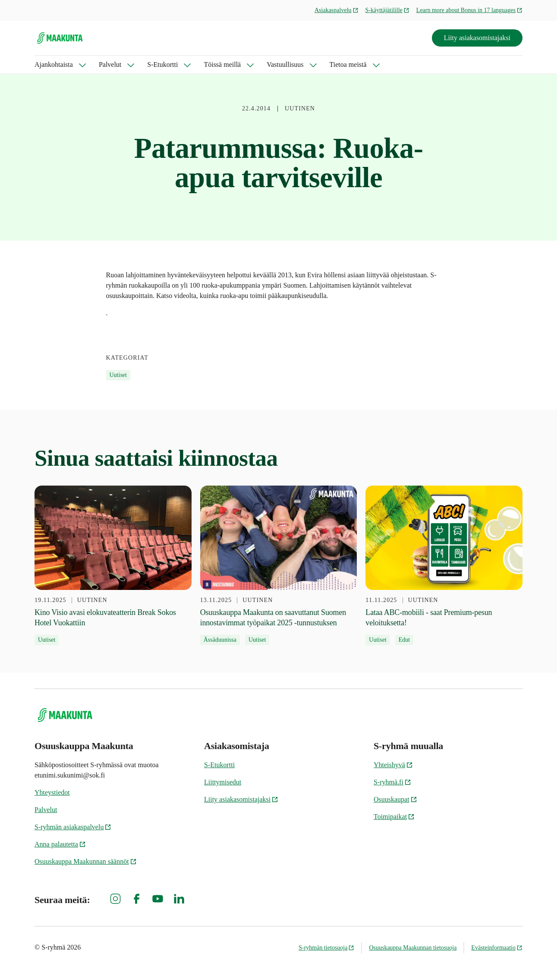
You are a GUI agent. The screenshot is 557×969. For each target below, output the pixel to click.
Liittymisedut (222, 782)
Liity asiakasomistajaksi (477, 37)
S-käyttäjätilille (387, 10)
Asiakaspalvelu (337, 10)
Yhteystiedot (52, 792)
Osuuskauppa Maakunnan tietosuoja (412, 947)
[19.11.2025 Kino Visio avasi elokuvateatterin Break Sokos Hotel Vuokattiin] (113, 565)
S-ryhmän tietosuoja (326, 947)
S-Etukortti (162, 64)
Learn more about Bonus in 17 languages (469, 10)
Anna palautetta (60, 844)
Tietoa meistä (348, 64)
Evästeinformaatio (496, 947)
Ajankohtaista (54, 64)
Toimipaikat (394, 816)
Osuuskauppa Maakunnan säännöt (86, 861)
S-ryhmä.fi (392, 782)
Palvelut (110, 64)
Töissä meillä (222, 64)
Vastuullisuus (285, 64)
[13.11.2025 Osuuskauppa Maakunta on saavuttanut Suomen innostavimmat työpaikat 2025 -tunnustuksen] (278, 565)
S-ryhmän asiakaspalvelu (73, 827)
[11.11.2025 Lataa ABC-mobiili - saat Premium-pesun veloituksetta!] (443, 565)
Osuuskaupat (395, 799)
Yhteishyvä (393, 764)
